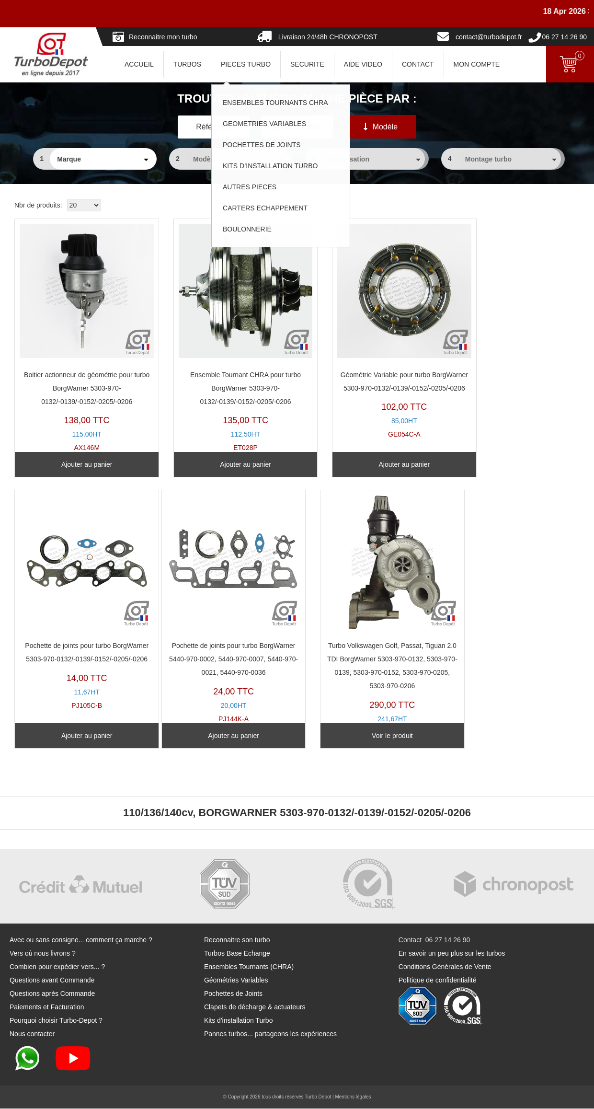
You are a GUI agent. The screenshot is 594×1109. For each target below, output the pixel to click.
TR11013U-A (223, 608)
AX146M (79, 330)
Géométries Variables (236, 980)
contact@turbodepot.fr (489, 37)
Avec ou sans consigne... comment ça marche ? (81, 940)
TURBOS (187, 64)
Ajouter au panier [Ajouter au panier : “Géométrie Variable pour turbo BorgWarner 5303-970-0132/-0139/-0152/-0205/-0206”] (368, 464)
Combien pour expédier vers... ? (57, 967)
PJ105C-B (512, 330)
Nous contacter (32, 1034)
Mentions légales (353, 1097)
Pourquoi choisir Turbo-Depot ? (56, 1021)
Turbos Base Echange (237, 954)
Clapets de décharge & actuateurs (255, 1007)
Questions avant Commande (52, 980)
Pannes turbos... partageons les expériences (270, 1034)
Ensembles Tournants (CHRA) (249, 967)
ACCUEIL (139, 64)
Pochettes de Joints (233, 994)
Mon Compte (477, 64)
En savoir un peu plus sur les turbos (452, 954)
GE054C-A (367, 330)
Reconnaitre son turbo (237, 940)
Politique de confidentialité (438, 980)
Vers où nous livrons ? (43, 954)
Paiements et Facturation (47, 1007)
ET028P (223, 330)
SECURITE (307, 64)
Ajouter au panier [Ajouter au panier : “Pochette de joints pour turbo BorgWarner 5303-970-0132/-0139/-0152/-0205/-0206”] (512, 464)
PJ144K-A (79, 601)
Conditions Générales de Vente (445, 967)
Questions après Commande (52, 994)
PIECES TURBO (246, 64)
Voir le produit (223, 735)
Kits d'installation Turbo (238, 1021)
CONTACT (418, 64)
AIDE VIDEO (363, 64)
